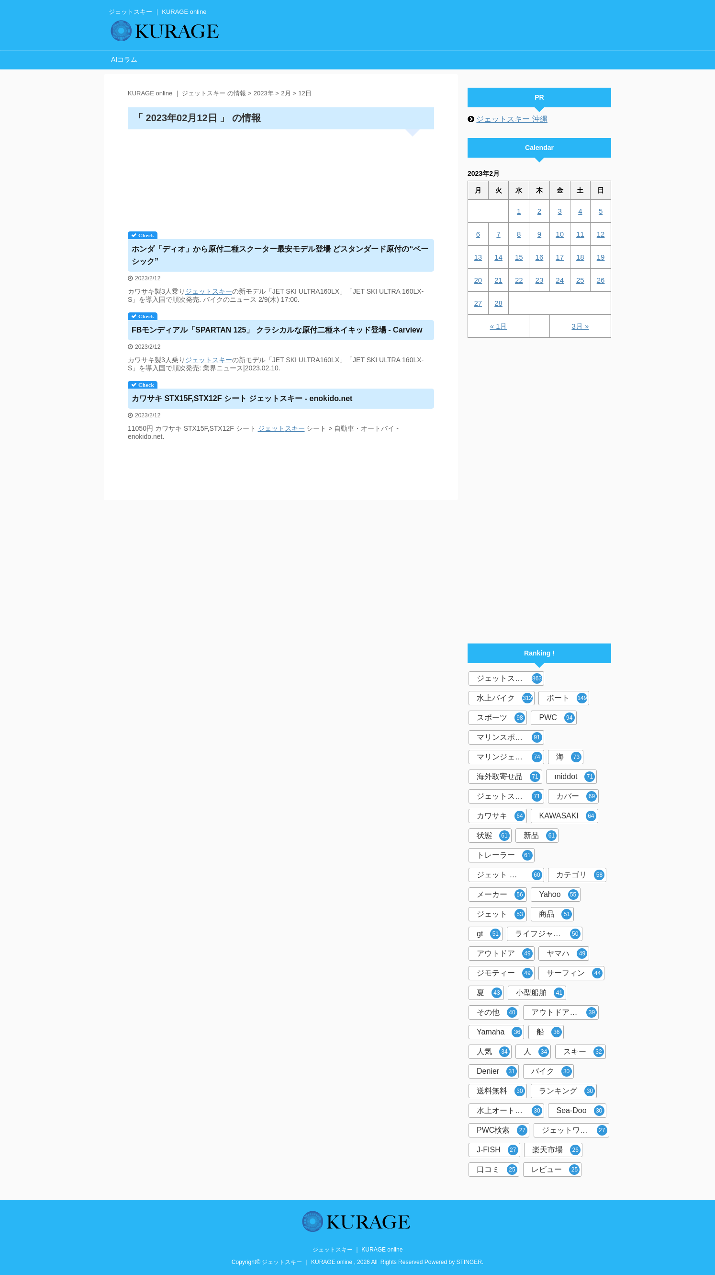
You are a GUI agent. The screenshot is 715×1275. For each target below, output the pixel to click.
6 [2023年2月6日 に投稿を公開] (478, 234)
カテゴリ (580, 875)
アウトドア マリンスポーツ (565, 1012)
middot (574, 776)
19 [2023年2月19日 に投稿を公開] (601, 257)
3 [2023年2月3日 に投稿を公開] (559, 211)
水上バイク (505, 698)
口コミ (497, 1169)
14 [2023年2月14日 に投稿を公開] (498, 257)
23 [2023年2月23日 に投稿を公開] (540, 280)
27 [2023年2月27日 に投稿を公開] (478, 303)
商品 (555, 914)
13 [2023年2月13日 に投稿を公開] (478, 257)
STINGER (469, 1262)
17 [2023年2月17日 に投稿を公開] (560, 257)
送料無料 (501, 1091)
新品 (540, 835)
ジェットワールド (574, 1130)
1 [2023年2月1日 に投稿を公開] (519, 211)
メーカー (501, 894)
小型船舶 (540, 993)
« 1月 (498, 326)
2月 (285, 93)
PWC (556, 717)
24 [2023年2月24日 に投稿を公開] (560, 280)
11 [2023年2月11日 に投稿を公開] (580, 234)
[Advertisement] (281, 177)
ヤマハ (567, 953)
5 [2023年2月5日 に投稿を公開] (601, 211)
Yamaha (499, 1032)
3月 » (580, 326)
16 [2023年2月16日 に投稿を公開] (540, 257)
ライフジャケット (548, 934)
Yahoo (558, 894)
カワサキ (501, 816)
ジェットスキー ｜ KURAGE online (358, 1249)
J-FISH (497, 1150)
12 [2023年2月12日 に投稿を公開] (601, 234)
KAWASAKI (567, 816)
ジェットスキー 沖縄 (511, 119)
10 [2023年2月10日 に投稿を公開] (560, 234)
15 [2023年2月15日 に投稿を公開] (519, 257)
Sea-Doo (580, 1110)
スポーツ (501, 717)
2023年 (264, 93)
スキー (222, 291)
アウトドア (505, 953)
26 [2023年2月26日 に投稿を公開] (601, 280)
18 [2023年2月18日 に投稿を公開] (580, 257)
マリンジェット (509, 757)
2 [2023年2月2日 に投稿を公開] (539, 211)
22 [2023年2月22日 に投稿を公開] (519, 280)
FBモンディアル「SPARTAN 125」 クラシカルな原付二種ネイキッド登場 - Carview (277, 330)
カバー (576, 796)
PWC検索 (502, 1130)
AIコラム (124, 59)
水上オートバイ (509, 1110)
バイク (551, 1071)
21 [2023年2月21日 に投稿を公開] (498, 280)
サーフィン (575, 973)
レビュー (555, 1169)
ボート (567, 698)
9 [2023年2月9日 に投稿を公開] (539, 234)
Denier (497, 1071)
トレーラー (505, 855)
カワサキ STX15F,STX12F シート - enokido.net (242, 398)
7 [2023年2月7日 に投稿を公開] (498, 234)
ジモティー (505, 973)
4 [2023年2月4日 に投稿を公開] (580, 211)
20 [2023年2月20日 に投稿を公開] (478, 280)
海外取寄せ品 (508, 776)
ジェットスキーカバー (510, 796)
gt (489, 934)
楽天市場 (556, 1150)
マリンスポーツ (509, 737)
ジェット (198, 291)
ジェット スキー (509, 875)
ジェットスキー (509, 678)
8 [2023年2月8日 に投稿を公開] (519, 234)
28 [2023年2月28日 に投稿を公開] (498, 303)
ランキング (567, 1091)
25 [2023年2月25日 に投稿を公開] (580, 280)
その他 (497, 1012)
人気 (493, 1051)
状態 (493, 835)
